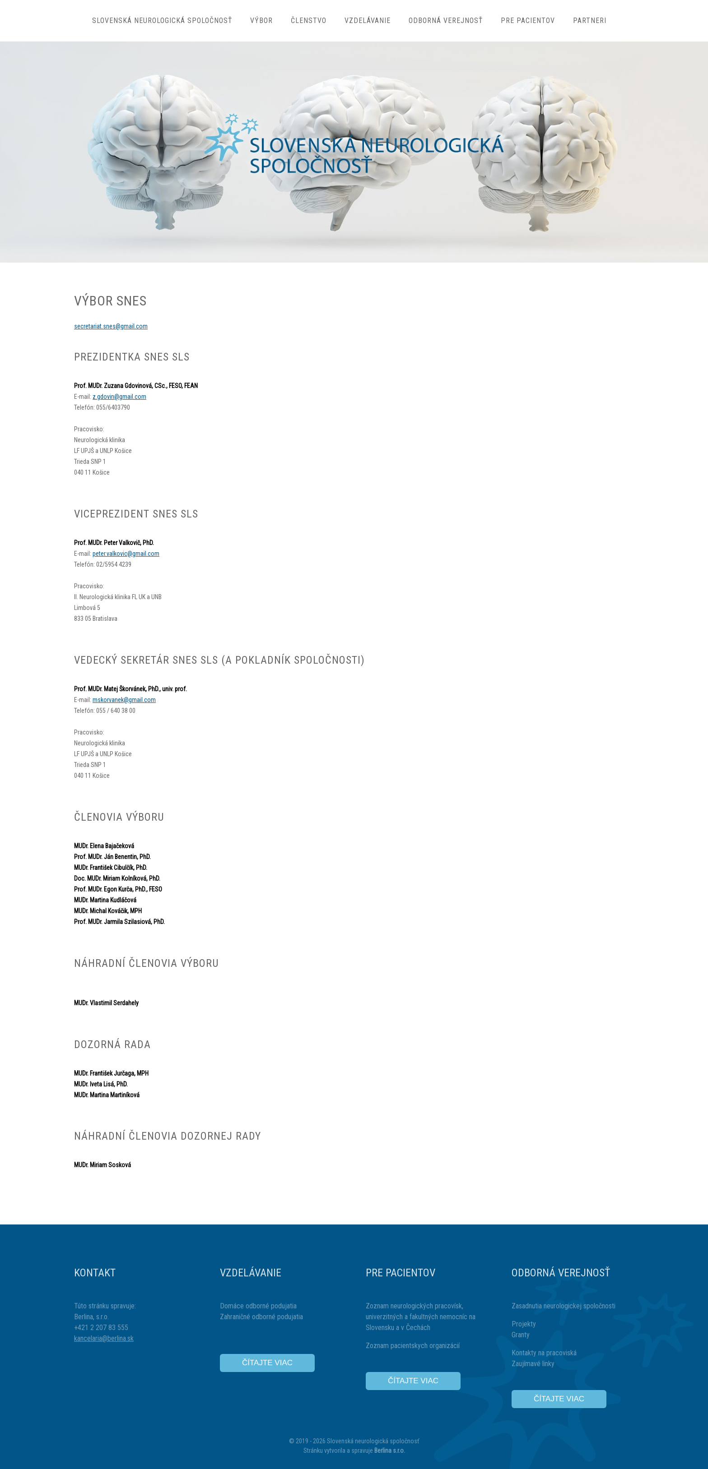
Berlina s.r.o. (389, 1450)
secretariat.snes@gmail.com (111, 326)
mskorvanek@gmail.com (124, 699)
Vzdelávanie (368, 20)
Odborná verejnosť (446, 20)
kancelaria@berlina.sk (104, 1338)
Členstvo (308, 20)
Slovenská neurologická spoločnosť (162, 20)
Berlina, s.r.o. (91, 1316)
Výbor (261, 20)
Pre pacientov (528, 20)
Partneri (589, 20)
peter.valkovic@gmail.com (126, 553)
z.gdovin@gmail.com (119, 396)
